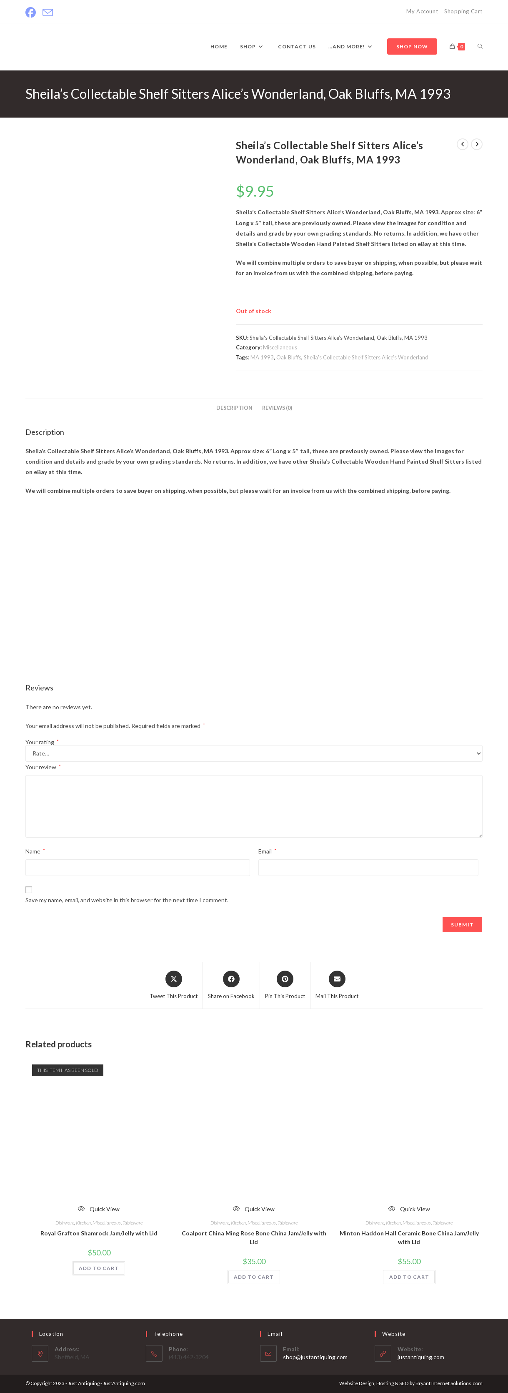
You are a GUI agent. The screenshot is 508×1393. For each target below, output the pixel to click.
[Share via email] (336, 986)
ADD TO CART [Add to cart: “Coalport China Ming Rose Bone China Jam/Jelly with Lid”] (254, 1277)
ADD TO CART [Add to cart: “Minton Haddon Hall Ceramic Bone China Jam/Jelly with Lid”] (409, 1277)
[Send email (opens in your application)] (47, 13)
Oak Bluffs (288, 357)
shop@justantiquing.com (315, 1356)
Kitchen (83, 1223)
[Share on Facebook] (231, 986)
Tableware (133, 1223)
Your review (43, 767)
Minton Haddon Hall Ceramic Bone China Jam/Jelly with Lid (409, 1237)
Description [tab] (234, 408)
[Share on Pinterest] (285, 986)
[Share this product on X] (174, 986)
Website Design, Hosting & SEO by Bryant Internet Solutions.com (411, 1383)
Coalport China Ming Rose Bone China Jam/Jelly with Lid (254, 1237)
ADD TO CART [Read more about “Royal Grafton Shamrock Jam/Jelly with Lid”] (99, 1268)
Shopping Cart (463, 11)
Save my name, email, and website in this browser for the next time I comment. (126, 900)
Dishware (64, 1223)
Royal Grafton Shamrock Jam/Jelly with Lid (99, 1233)
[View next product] (477, 144)
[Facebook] (32, 13)
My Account (422, 11)
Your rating (42, 742)
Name (35, 851)
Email (267, 851)
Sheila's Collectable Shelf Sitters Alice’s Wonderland (366, 357)
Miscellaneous (280, 347)
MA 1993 (262, 357)
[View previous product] (462, 144)
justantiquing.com (421, 1356)
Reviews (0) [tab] (277, 408)
